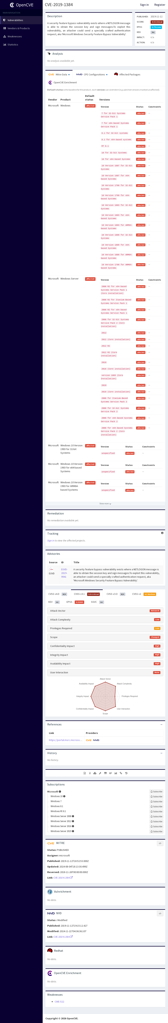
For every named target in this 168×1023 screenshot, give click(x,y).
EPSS (75, 602)
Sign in (144, 4)
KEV (54, 602)
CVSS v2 (144, 594)
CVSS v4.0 (57, 594)
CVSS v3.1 (87, 594)
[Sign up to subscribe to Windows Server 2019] (156, 831)
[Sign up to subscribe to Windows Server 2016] (156, 826)
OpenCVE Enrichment (62, 82)
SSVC (97, 602)
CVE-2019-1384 (59, 4)
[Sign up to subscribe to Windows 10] (156, 796)
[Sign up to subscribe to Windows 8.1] (156, 806)
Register (159, 4)
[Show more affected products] (105, 504)
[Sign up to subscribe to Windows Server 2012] (156, 821)
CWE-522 (59, 1001)
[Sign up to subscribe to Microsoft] (156, 792)
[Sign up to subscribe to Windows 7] (156, 801)
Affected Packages (127, 74)
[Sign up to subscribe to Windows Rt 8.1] (156, 811)
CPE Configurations (91, 74)
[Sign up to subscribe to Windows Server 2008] (156, 816)
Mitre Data (59, 74)
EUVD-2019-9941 (64, 573)
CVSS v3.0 (116, 594)
